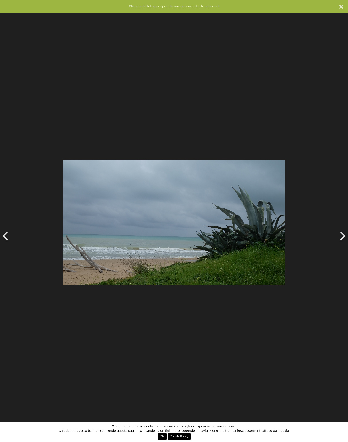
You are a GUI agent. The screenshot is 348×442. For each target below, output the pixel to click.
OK (162, 436)
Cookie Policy (179, 436)
